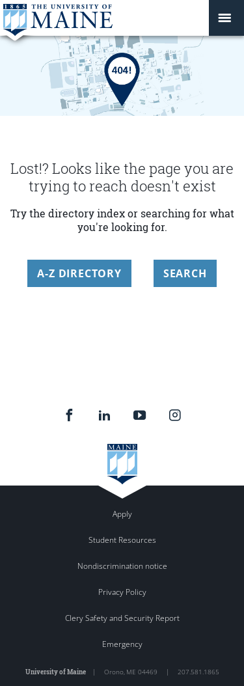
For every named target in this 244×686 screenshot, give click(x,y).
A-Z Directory (79, 273)
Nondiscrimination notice (122, 565)
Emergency (122, 644)
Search (185, 273)
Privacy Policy (122, 591)
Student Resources (122, 539)
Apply (122, 513)
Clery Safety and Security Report (122, 618)
